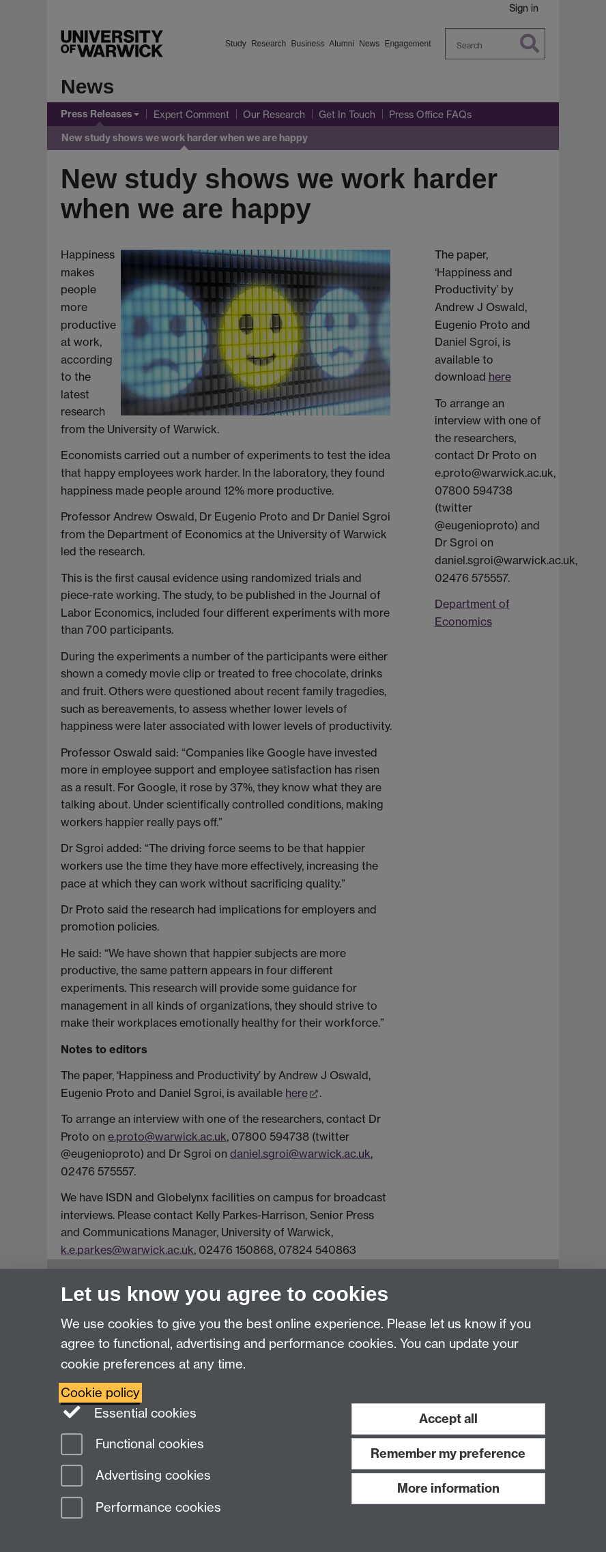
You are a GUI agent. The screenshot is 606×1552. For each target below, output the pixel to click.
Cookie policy (100, 1393)
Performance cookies (141, 1508)
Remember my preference (448, 1453)
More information (448, 1488)
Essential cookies (129, 1412)
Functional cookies (132, 1445)
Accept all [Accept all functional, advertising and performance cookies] (448, 1418)
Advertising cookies (136, 1476)
